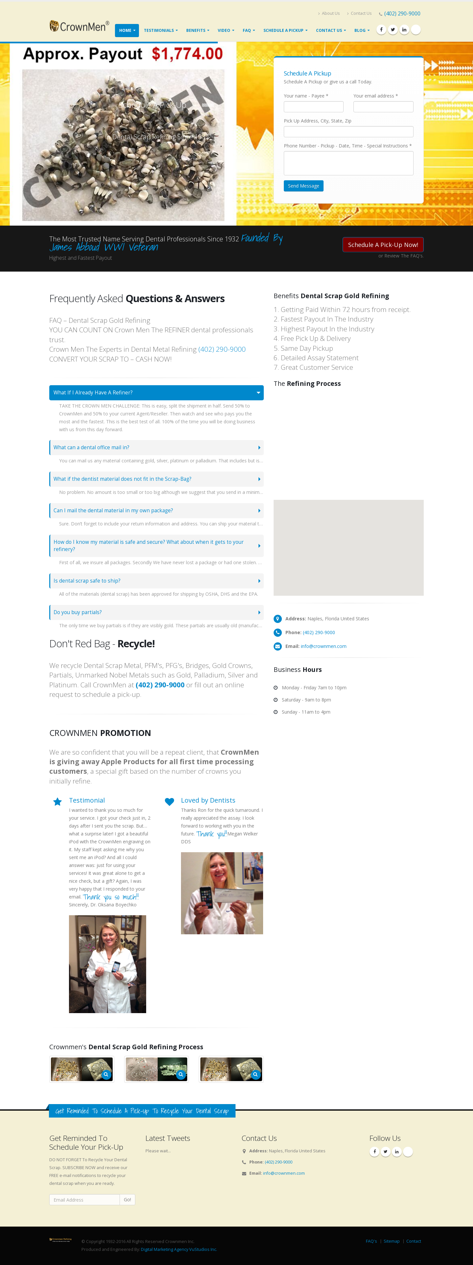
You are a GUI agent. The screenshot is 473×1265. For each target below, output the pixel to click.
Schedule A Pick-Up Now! (383, 245)
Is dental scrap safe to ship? (87, 580)
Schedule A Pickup (283, 30)
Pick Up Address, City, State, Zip (317, 121)
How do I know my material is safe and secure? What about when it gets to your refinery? (149, 546)
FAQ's (371, 1241)
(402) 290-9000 (402, 13)
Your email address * (375, 96)
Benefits (195, 30)
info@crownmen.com (324, 646)
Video (224, 30)
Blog (360, 30)
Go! (127, 1199)
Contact (413, 1241)
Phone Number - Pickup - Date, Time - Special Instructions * (348, 146)
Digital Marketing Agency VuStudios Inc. (179, 1249)
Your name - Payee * (306, 96)
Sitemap (392, 1241)
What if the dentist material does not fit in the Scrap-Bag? (122, 479)
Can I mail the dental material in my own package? (113, 510)
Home (125, 30)
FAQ (247, 30)
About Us (329, 13)
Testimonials (159, 30)
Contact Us (359, 13)
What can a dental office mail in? (91, 447)
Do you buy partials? (78, 612)
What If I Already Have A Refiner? (93, 392)
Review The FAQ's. (404, 256)
